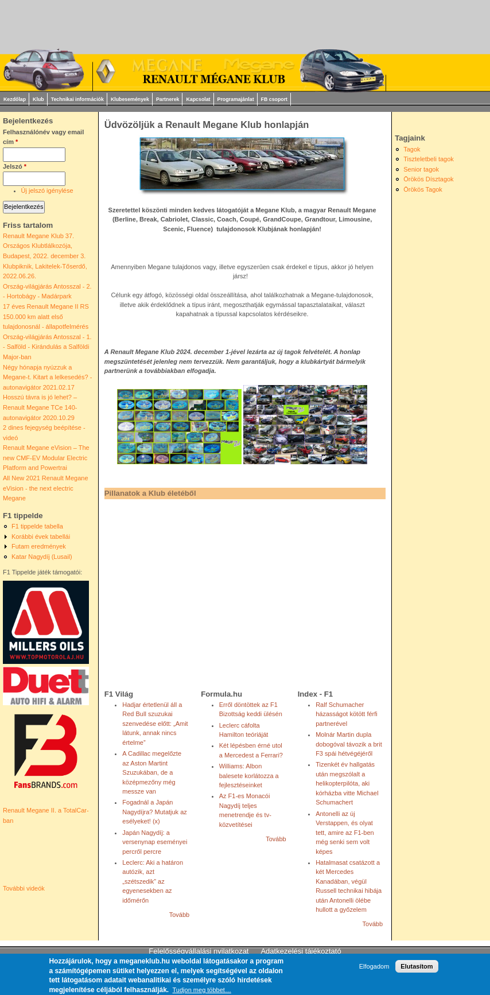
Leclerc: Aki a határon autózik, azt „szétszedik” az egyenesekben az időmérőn (152, 881)
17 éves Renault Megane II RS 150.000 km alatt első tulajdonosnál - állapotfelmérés (46, 316)
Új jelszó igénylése (47, 190)
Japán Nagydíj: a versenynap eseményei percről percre (154, 842)
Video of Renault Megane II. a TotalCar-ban (53, 855)
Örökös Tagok (422, 189)
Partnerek (168, 99)
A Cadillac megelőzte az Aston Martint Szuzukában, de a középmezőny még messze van (151, 772)
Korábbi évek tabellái (40, 536)
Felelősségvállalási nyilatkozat (198, 951)
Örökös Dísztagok (428, 179)
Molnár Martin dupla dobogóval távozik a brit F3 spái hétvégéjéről (349, 744)
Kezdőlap (14, 99)
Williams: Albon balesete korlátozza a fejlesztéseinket (249, 775)
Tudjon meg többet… (202, 989)
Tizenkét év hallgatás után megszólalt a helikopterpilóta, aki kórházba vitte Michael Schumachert (347, 783)
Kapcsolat (198, 99)
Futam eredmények (38, 546)
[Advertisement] (235, 591)
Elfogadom (374, 966)
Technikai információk (77, 99)
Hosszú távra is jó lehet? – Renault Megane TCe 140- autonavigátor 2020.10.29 (40, 407)
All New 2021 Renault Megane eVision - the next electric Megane (45, 488)
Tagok (411, 149)
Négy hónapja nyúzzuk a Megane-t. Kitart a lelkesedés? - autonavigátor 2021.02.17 (47, 377)
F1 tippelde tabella (37, 526)
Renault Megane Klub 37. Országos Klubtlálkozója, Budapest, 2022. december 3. (44, 245)
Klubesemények (130, 99)
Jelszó (14, 166)
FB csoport (274, 99)
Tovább (179, 914)
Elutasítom (416, 966)
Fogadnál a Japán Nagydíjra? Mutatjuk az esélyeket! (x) (154, 812)
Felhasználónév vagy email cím (43, 137)
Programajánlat (235, 99)
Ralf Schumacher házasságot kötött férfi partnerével (347, 714)
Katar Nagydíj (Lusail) (41, 556)
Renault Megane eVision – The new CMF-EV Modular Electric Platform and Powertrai (46, 457)
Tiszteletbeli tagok (428, 159)
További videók (24, 888)
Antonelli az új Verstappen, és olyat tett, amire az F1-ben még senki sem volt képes (345, 832)
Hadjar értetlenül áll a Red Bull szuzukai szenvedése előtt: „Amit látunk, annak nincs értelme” (155, 723)
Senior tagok (421, 169)
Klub (38, 99)
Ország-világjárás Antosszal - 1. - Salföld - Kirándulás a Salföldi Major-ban (47, 346)
